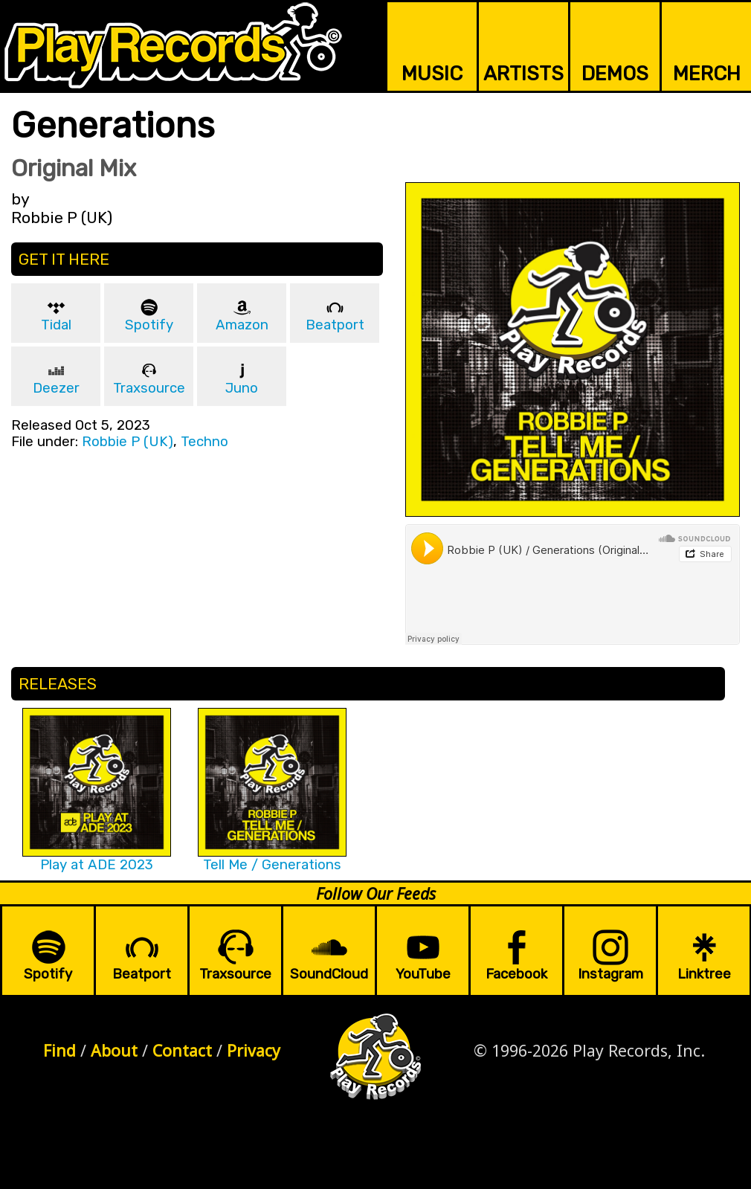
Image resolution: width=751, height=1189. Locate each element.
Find (59, 1050)
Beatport (335, 325)
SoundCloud (329, 974)
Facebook (516, 974)
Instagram (610, 974)
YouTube (423, 974)
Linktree (704, 974)
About (114, 1050)
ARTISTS (523, 74)
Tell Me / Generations (272, 865)
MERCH (707, 74)
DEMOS (614, 74)
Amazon (242, 325)
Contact (182, 1050)
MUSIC (432, 74)
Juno (241, 388)
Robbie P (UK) (127, 442)
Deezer (56, 388)
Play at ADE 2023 (96, 865)
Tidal (56, 325)
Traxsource (149, 388)
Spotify (149, 325)
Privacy (253, 1050)
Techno (204, 442)
